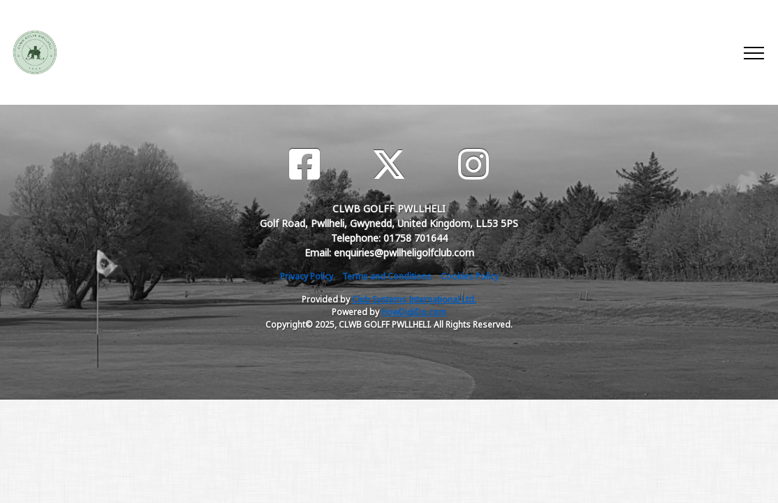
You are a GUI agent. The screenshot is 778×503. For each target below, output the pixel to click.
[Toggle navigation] (753, 52)
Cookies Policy (470, 276)
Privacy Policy (306, 276)
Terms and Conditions (387, 276)
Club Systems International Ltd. (414, 299)
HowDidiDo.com (413, 312)
